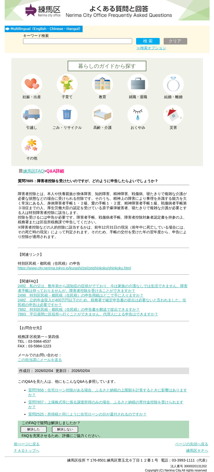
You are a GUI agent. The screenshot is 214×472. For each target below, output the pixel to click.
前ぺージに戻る (27, 444)
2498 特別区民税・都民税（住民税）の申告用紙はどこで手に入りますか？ (80, 295)
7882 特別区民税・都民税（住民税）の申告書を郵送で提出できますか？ (79, 309)
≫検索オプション (151, 48)
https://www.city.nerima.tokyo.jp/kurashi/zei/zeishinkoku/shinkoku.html (74, 268)
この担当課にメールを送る (40, 360)
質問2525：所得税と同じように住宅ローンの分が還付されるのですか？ (87, 414)
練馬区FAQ (33, 171)
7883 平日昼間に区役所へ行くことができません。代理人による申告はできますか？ (88, 314)
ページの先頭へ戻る (191, 444)
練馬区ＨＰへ (197, 450)
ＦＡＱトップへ (26, 450)
